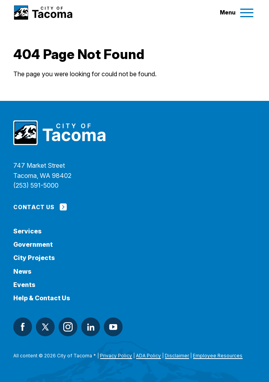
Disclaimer (177, 356)
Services (27, 231)
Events (24, 285)
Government (33, 244)
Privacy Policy (116, 356)
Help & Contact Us (41, 298)
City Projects (34, 258)
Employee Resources (217, 356)
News (22, 271)
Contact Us (39, 207)
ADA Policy (148, 356)
